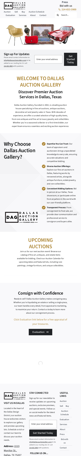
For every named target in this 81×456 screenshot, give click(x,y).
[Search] (58, 15)
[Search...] (66, 15)
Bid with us (66, 5)
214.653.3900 (8, 66)
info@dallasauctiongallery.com (15, 60)
